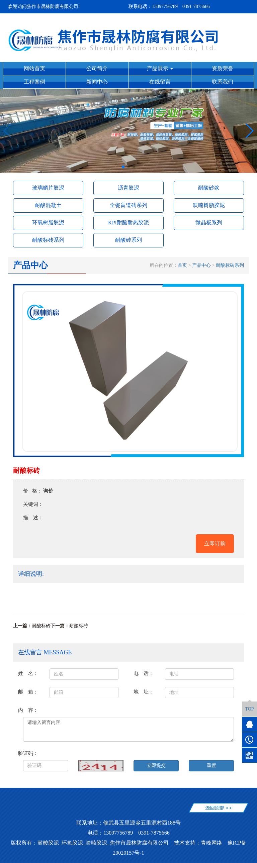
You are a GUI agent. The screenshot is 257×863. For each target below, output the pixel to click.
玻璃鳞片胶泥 (48, 188)
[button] (123, 167)
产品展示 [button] (160, 68)
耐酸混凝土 (48, 205)
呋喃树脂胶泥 (209, 205)
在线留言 (160, 82)
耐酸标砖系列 (48, 240)
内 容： (28, 710)
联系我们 (222, 82)
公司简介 (97, 68)
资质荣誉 (222, 68)
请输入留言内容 (128, 729)
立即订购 (215, 543)
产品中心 (201, 265)
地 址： (144, 691)
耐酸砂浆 (209, 188)
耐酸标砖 (41, 625)
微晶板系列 (208, 222)
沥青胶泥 (128, 188)
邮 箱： (28, 691)
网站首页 (34, 68)
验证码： (28, 753)
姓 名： (28, 673)
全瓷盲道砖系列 (128, 205)
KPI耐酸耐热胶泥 (128, 222)
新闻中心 (97, 82)
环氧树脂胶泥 (48, 222)
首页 (182, 265)
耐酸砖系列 (128, 240)
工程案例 (34, 82)
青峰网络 (211, 843)
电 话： (144, 673)
